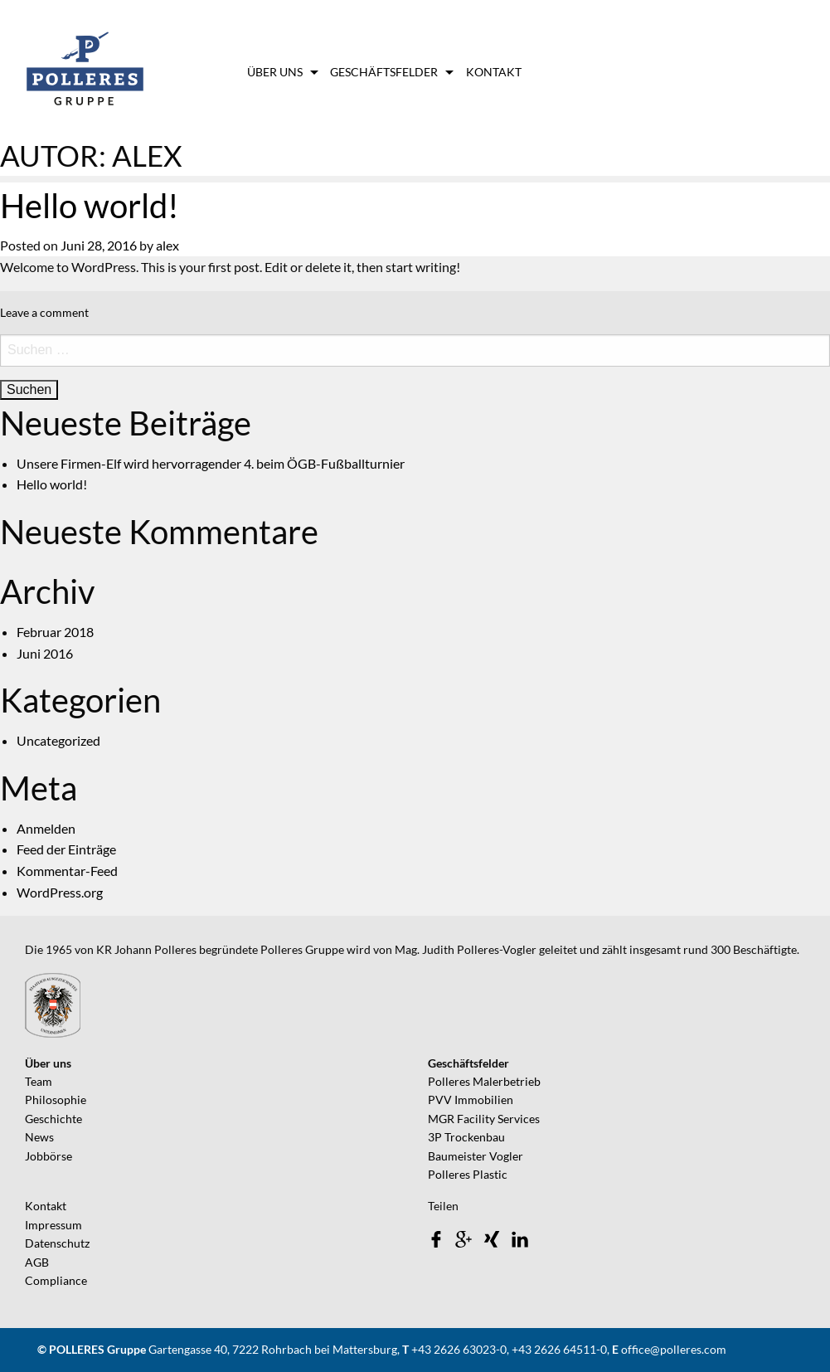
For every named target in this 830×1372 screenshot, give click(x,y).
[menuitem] (281, 72)
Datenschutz (57, 1243)
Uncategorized (58, 740)
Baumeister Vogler (475, 1156)
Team (38, 1081)
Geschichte (53, 1119)
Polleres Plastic (467, 1174)
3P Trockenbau (466, 1137)
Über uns (275, 72)
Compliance (56, 1280)
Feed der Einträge (66, 849)
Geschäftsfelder (384, 72)
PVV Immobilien (470, 1099)
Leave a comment (44, 312)
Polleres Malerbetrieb (484, 1081)
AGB (37, 1262)
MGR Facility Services (484, 1119)
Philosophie (55, 1099)
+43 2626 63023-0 (459, 1349)
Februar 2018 (55, 632)
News (39, 1137)
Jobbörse (48, 1156)
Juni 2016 (45, 653)
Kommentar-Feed (67, 870)
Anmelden (46, 828)
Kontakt (494, 72)
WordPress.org (60, 892)
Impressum (53, 1225)
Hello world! (89, 206)
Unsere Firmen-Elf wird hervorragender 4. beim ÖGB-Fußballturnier (211, 463)
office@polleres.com (673, 1349)
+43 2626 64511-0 (559, 1349)
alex (167, 245)
